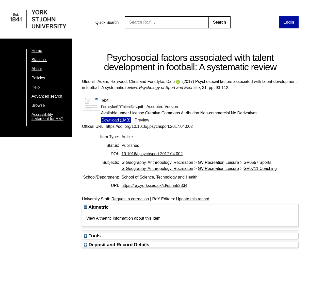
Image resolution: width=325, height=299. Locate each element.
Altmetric (96, 207)
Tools (92, 235)
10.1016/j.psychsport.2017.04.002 (152, 154)
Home (36, 50)
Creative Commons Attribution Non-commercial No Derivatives (201, 113)
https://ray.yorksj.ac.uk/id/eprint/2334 (154, 185)
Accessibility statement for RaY (47, 116)
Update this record (192, 199)
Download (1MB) (116, 120)
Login (288, 22)
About (36, 69)
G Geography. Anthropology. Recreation (157, 162)
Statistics (39, 60)
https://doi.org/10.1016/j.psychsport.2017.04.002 (149, 126)
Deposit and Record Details (116, 244)
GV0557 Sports (257, 162)
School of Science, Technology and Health (159, 177)
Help (35, 87)
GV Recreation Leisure (218, 162)
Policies (38, 78)
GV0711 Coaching (260, 168)
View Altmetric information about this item (123, 218)
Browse (38, 105)
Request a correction (130, 199)
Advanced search (46, 96)
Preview (142, 120)
